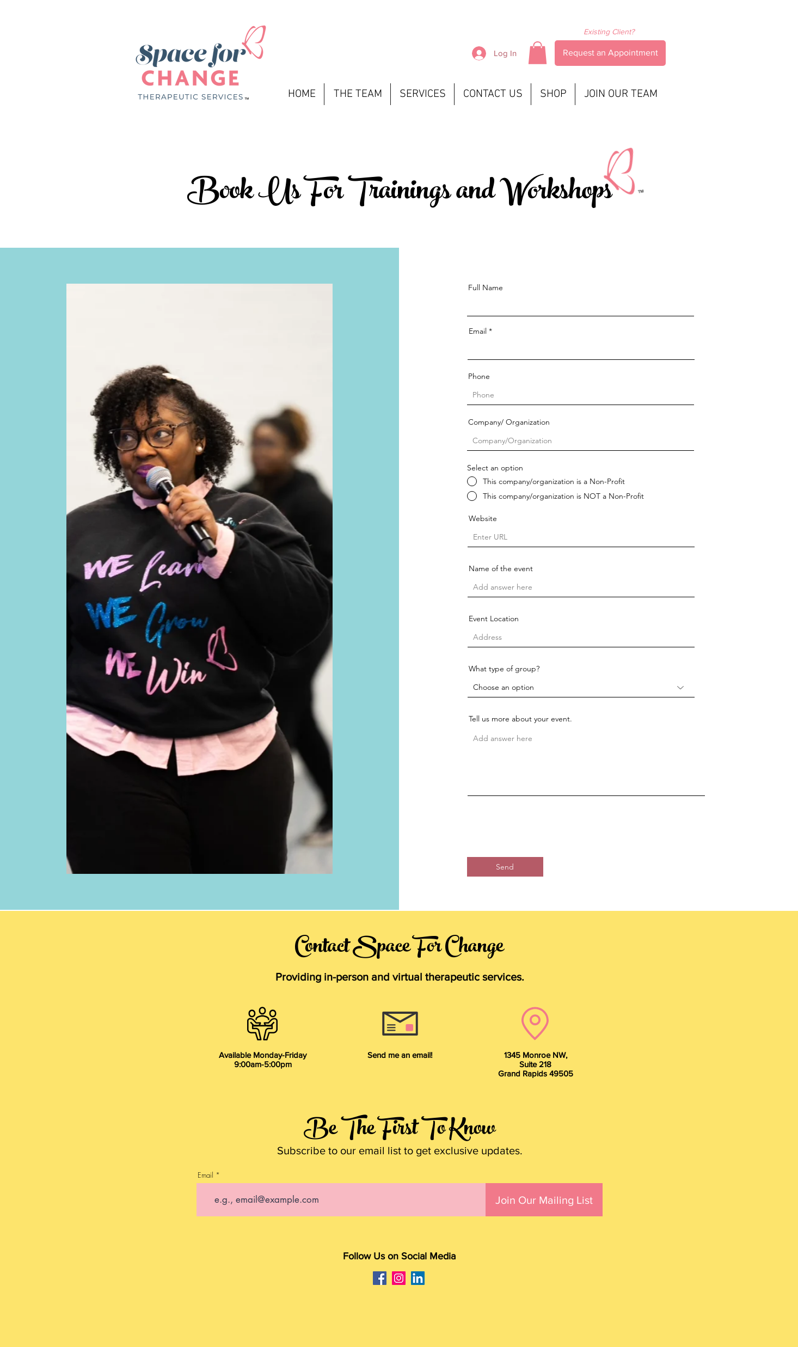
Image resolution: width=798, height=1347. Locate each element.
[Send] (505, 867)
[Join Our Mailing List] (544, 1199)
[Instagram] (399, 1278)
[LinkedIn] (418, 1278)
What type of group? (504, 668)
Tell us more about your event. (520, 719)
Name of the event (501, 568)
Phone (479, 376)
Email (478, 331)
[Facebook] (379, 1278)
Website (483, 518)
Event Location (494, 618)
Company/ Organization (509, 422)
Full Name (485, 287)
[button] (537, 52)
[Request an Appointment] (610, 53)
